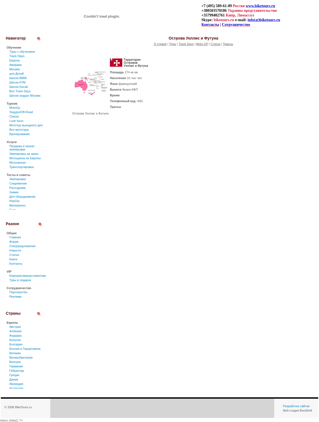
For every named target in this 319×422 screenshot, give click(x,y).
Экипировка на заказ (23, 153)
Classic (14, 116)
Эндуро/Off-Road (21, 112)
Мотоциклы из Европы (25, 158)
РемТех (14, 201)
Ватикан (15, 353)
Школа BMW (18, 78)
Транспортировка (21, 167)
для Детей (16, 73)
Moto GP (202, 44)
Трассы (228, 44)
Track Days (16, 56)
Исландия (16, 388)
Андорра (15, 335)
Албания (15, 331)
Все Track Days (19, 91)
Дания (13, 379)
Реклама (15, 296)
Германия (16, 366)
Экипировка (17, 179)
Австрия (15, 326)
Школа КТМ (17, 82)
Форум (13, 241)
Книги (13, 259)
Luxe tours (16, 120)
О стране (160, 44)
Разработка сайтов (296, 406)
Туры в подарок (20, 280)
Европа (14, 60)
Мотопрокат (17, 162)
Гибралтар (16, 370)
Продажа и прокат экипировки (22, 147)
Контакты (16, 263)
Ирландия (16, 383)
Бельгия (15, 340)
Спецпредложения (22, 246)
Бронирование (19, 134)
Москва (14, 69)
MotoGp (14, 107)
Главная (15, 237)
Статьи (14, 254)
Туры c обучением (22, 51)
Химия (13, 192)
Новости (15, 250)
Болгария (16, 344)
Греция (14, 375)
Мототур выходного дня (26, 125)
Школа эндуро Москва (24, 95)
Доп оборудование (22, 196)
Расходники (17, 187)
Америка (15, 64)
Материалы (17, 205)
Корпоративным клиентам (27, 275)
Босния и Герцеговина (24, 348)
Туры (172, 44)
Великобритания (20, 357)
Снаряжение (18, 183)
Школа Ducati (18, 86)
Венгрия (15, 362)
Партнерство (18, 292)
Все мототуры (19, 129)
